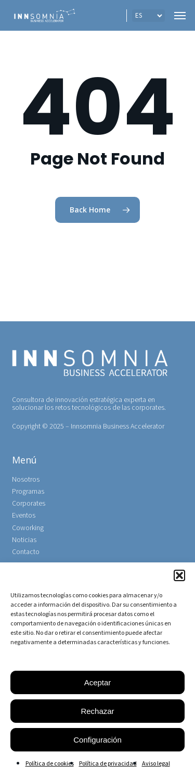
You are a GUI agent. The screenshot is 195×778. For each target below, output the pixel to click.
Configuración (97, 739)
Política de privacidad (108, 763)
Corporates (28, 504)
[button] (179, 575)
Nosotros (26, 480)
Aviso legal (156, 763)
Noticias (24, 540)
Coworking (28, 528)
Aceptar (97, 682)
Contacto (26, 552)
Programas (28, 492)
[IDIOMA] (148, 15)
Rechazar (97, 711)
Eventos (23, 516)
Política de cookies (49, 763)
